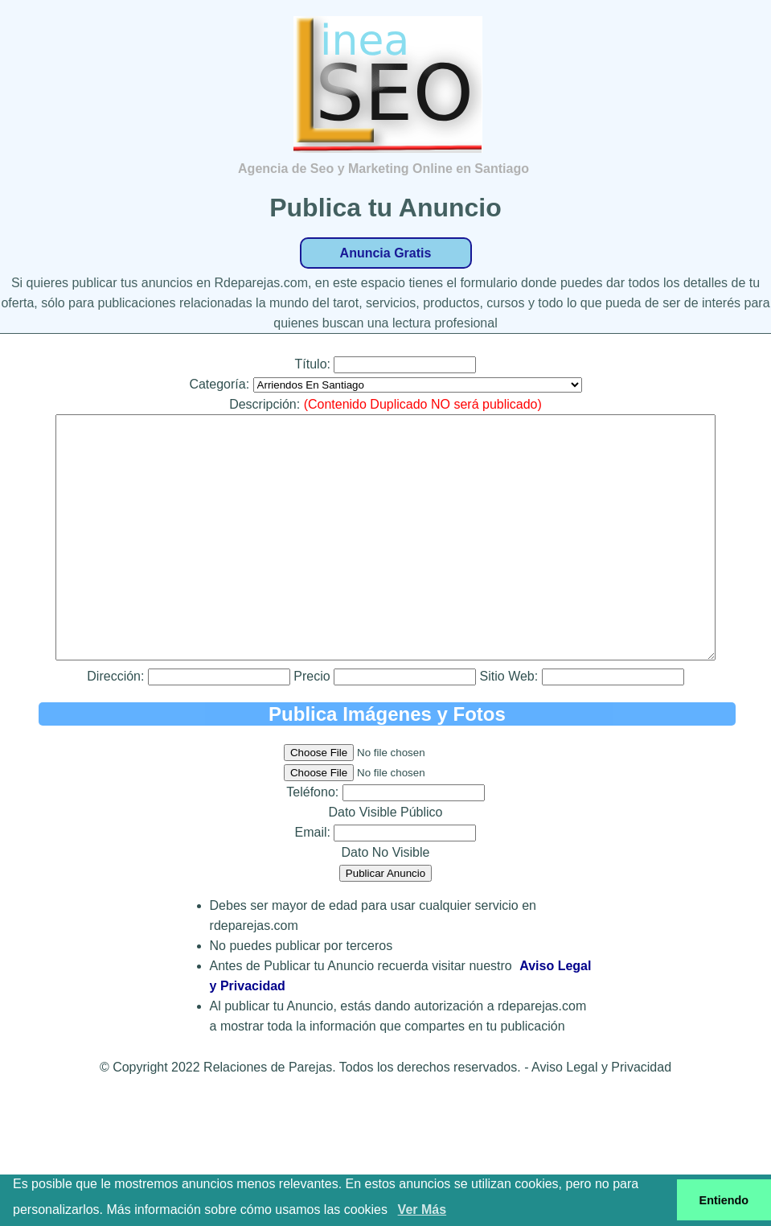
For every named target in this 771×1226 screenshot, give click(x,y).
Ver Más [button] (422, 1209)
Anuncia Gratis (386, 253)
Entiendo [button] (724, 1200)
